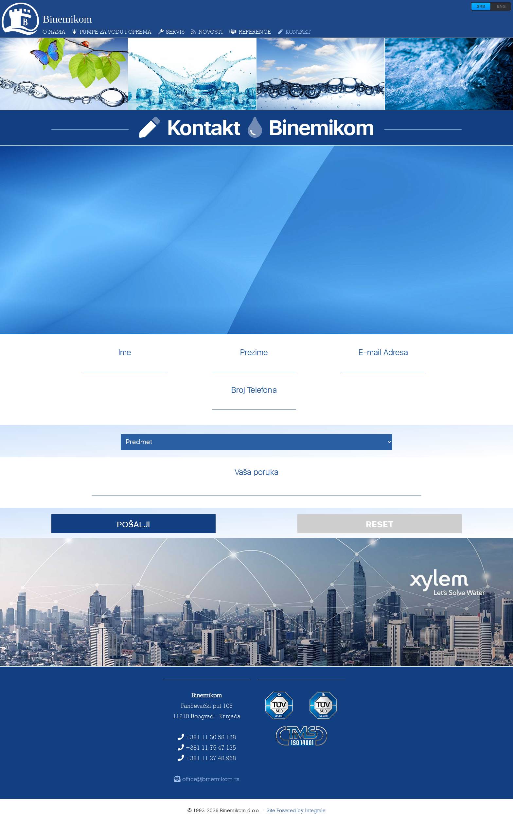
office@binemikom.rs (207, 778)
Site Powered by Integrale (296, 810)
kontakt (294, 31)
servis (171, 31)
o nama (54, 31)
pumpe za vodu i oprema (111, 31)
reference (250, 31)
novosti (207, 31)
